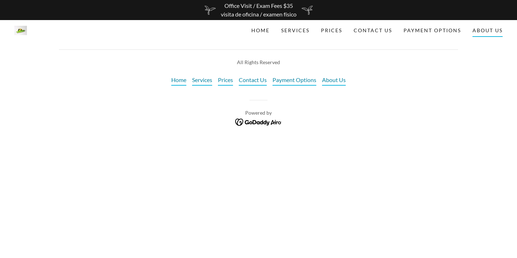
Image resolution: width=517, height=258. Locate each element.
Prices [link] (331, 30)
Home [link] (260, 30)
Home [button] (178, 79)
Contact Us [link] (373, 30)
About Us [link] (487, 30)
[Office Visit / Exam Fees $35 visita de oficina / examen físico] (258, 10)
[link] (20, 29)
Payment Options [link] (432, 30)
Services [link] (295, 30)
